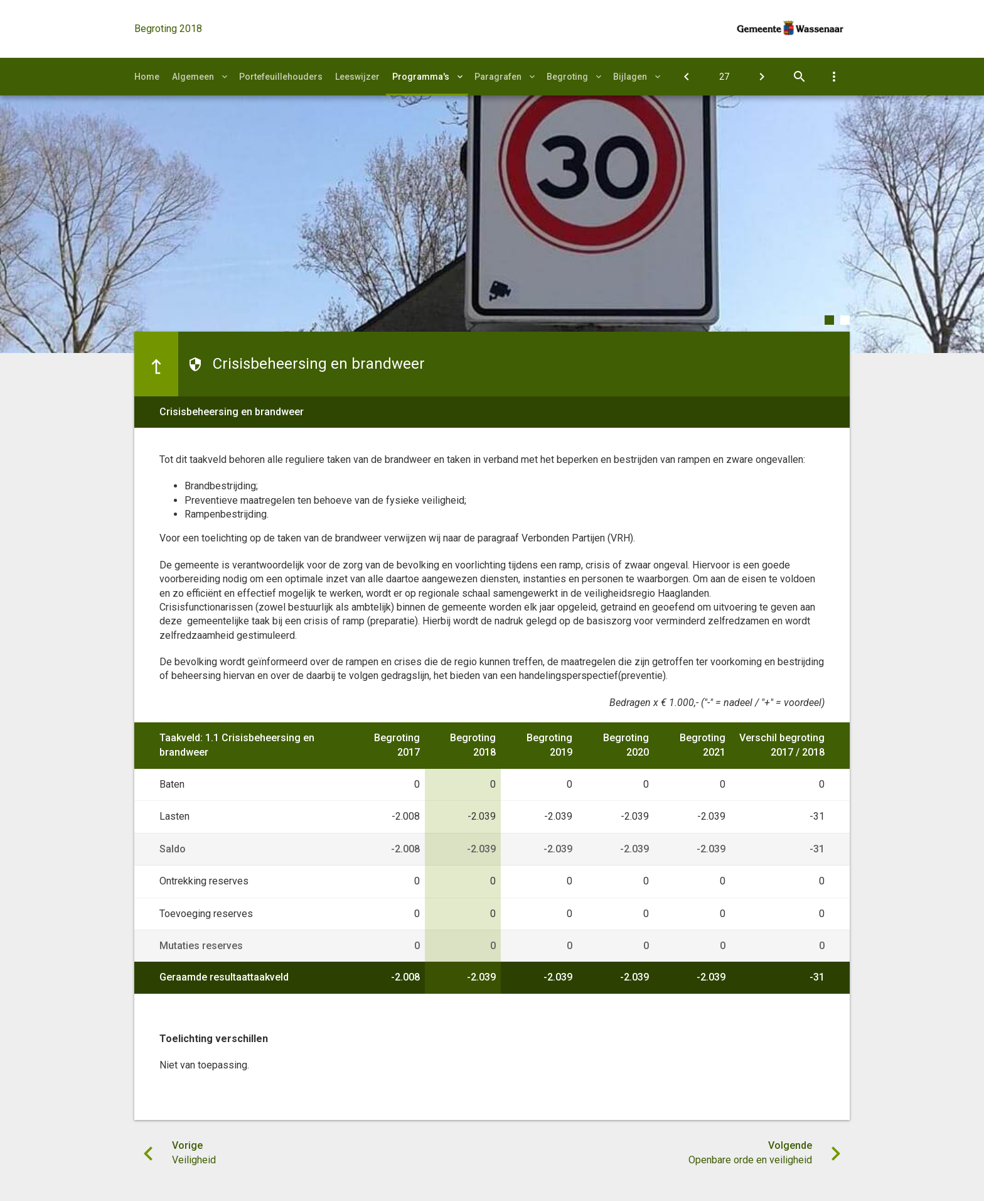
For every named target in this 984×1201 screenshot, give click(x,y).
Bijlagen (630, 77)
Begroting (567, 77)
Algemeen (193, 77)
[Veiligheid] (686, 76)
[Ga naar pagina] (724, 76)
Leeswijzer (357, 77)
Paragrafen (497, 77)
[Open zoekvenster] (799, 76)
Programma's (420, 77)
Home (146, 77)
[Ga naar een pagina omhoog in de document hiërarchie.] (156, 364)
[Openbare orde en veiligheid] (762, 76)
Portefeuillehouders (281, 77)
